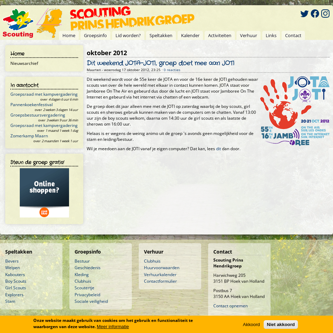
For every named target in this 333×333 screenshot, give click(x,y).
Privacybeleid (87, 295)
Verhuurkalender (160, 275)
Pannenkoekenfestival (31, 105)
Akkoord (251, 324)
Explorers (14, 295)
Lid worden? (128, 35)
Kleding (82, 275)
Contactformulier (160, 281)
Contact (293, 35)
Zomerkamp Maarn (29, 136)
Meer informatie (113, 326)
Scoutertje (84, 288)
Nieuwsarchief (24, 63)
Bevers (12, 261)
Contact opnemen (230, 306)
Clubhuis (83, 281)
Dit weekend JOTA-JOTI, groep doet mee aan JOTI (160, 63)
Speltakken (161, 35)
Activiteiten (219, 35)
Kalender (190, 35)
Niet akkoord (281, 324)
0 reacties (172, 70)
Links (271, 35)
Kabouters (15, 275)
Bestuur (82, 261)
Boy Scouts (15, 281)
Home (68, 35)
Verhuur (248, 35)
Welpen (12, 268)
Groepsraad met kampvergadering (44, 94)
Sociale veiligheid (91, 301)
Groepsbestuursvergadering (37, 115)
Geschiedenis (88, 268)
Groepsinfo (95, 35)
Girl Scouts (15, 288)
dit (218, 149)
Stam (10, 301)
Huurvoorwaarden (161, 268)
